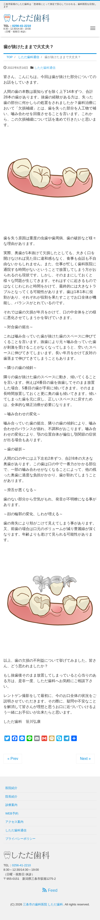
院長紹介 (11, 796)
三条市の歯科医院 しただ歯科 (43, 904)
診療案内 (11, 805)
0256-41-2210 (21, 26)
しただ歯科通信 (44, 67)
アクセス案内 (14, 821)
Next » (85, 759)
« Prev (12, 759)
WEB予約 (11, 813)
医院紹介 (11, 788)
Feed (49, 890)
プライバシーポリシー (20, 838)
